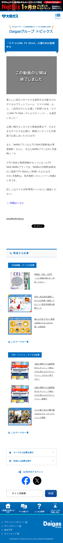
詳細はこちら (17, 202)
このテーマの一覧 (18, 342)
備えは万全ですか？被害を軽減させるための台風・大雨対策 (44, 323)
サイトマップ (10, 534)
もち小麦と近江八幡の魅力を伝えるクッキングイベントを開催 (44, 413)
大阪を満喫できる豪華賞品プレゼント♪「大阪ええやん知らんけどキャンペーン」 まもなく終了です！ (44, 371)
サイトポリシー (11, 526)
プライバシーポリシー (14, 522)
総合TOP (8, 530)
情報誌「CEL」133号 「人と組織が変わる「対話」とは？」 (44, 278)
